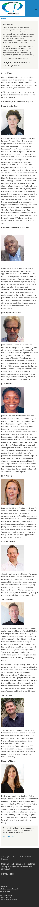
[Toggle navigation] (36, 9)
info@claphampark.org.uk (9, 889)
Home (3, 18)
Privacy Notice (7, 874)
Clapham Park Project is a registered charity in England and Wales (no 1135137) (18, 866)
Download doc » (8, 836)
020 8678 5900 (5, 891)
